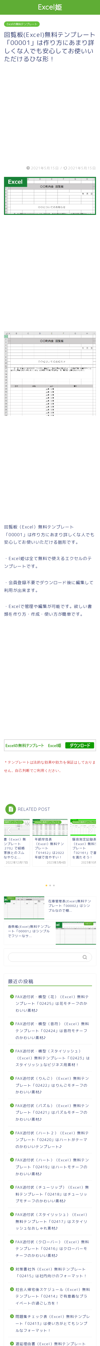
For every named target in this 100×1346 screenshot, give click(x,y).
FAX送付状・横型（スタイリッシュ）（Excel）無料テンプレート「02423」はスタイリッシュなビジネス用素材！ (52, 1056)
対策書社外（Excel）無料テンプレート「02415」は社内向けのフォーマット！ (51, 1271)
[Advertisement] (50, 113)
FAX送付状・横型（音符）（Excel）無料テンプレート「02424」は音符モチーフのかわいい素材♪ (52, 1029)
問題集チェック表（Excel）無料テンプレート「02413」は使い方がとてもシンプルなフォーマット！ (52, 1322)
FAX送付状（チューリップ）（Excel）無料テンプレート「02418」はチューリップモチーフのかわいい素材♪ (52, 1193)
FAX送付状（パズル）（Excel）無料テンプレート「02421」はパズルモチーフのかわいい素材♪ (52, 1111)
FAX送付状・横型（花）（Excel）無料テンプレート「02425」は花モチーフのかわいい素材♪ (52, 1002)
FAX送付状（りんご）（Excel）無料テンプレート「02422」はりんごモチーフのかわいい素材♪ (52, 1084)
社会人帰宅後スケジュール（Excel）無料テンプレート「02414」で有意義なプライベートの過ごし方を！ (52, 1295)
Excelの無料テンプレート (22, 24)
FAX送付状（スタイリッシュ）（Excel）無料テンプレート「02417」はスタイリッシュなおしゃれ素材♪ (52, 1220)
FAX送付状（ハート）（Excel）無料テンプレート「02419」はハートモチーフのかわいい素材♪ (52, 1165)
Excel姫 (50, 7)
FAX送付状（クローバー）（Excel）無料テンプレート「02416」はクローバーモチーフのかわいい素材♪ (52, 1247)
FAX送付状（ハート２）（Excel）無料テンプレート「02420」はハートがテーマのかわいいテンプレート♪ (52, 1138)
